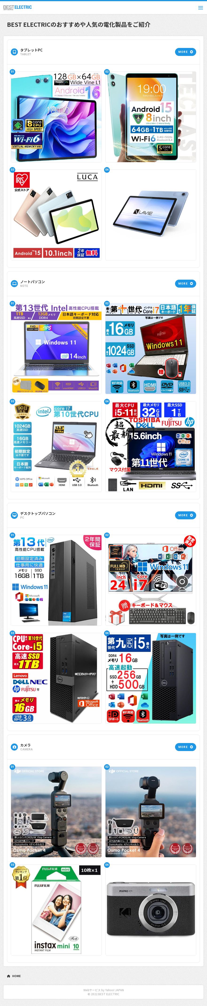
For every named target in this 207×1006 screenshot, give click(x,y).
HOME (14, 976)
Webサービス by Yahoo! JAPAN (103, 990)
